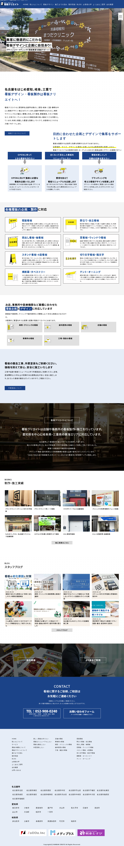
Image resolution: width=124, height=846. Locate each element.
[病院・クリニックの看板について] (24, 327)
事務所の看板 (59, 741)
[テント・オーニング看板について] (91, 276)
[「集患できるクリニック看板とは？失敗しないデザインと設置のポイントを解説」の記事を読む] (76, 586)
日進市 (85, 808)
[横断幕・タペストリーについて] (33, 277)
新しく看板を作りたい (41, 738)
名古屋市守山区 (75, 790)
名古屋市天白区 (61, 794)
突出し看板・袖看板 (83, 744)
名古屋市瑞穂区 (18, 799)
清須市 (97, 808)
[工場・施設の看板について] (61, 340)
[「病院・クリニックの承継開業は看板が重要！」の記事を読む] (47, 586)
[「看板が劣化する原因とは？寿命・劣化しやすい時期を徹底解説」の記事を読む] (18, 586)
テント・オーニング (83, 758)
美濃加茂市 (52, 821)
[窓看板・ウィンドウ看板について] (91, 241)
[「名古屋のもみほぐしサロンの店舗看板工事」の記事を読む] (76, 613)
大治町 (26, 812)
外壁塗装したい (38, 747)
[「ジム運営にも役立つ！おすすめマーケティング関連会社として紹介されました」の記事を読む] (18, 613)
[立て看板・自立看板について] (91, 224)
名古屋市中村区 (75, 794)
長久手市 (74, 808)
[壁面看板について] (33, 224)
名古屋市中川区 (89, 794)
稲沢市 (38, 812)
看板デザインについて (19, 750)
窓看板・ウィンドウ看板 (85, 747)
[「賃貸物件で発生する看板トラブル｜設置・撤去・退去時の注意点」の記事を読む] (105, 613)
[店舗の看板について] (98, 327)
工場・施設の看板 (61, 750)
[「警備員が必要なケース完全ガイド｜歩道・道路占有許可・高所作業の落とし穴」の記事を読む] (47, 613)
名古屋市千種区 (89, 790)
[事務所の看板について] (24, 340)
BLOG (79, 4)
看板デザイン (48, 4)
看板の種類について (19, 747)
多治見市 (15, 821)
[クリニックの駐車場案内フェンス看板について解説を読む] (105, 502)
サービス (15, 744)
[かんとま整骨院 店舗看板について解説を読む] (105, 527)
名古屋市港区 (31, 794)
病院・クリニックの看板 (63, 744)
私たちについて (36, 4)
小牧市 (26, 808)
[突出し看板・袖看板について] (33, 241)
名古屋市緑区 (17, 794)
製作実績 (72, 4)
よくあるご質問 (99, 4)
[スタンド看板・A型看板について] (33, 259)
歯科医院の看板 (60, 747)
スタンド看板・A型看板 (85, 750)
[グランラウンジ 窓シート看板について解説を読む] (47, 502)
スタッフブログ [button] (62, 630)
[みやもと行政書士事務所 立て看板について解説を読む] (47, 527)
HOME (26, 4)
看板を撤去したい (39, 744)
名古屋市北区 (17, 790)
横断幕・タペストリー (84, 756)
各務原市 (39, 821)
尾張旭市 (39, 808)
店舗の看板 (59, 738)
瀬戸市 (50, 808)
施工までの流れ (61, 4)
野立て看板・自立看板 (84, 741)
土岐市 (26, 821)
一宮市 (50, 812)
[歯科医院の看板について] (61, 327)
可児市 (62, 821)
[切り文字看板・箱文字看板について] (91, 259)
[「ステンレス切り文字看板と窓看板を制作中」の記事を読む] (105, 586)
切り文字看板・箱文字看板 (86, 753)
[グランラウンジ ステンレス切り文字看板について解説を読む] (18, 502)
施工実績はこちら (62, 543)
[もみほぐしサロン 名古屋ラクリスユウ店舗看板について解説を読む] (18, 527)
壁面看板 (80, 738)
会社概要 (109, 4)
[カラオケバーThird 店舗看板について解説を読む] (76, 502)
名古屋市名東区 (103, 790)
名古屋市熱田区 (103, 794)
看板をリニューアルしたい (42, 741)
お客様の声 (87, 4)
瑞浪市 (73, 821)
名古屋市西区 (46, 790)
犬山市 (62, 808)
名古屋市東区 (31, 790)
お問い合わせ (28, 9)
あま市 (15, 812)
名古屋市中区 (60, 790)
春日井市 (15, 808)
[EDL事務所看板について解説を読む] (76, 527)
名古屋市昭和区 (47, 794)
